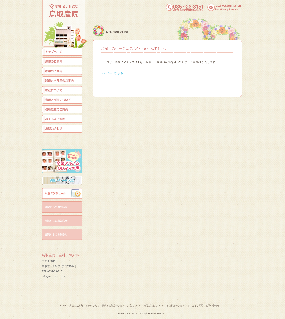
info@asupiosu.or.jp (53, 276)
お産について (134, 305)
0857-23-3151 (55, 271)
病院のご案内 (76, 305)
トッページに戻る (112, 73)
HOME (63, 305)
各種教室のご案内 (175, 305)
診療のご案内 (92, 305)
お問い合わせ (212, 305)
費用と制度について (154, 305)
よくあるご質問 (195, 305)
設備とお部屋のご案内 (113, 305)
